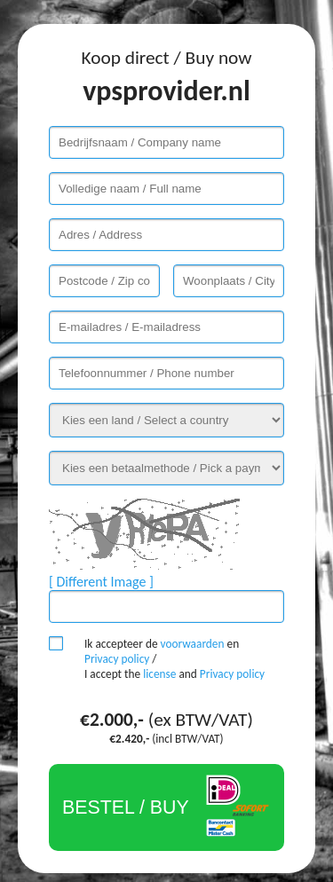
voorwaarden (193, 643)
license (159, 673)
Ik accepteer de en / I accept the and (174, 658)
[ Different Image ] (101, 581)
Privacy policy (116, 658)
